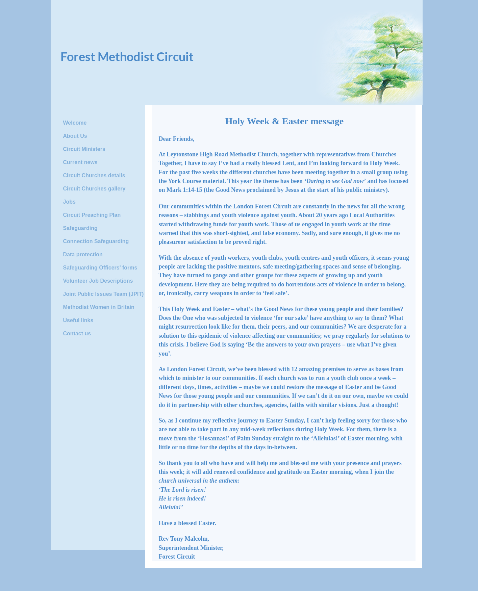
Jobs (69, 202)
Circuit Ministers (84, 149)
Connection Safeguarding (96, 241)
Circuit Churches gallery (94, 188)
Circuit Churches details (94, 175)
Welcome (75, 123)
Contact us (77, 333)
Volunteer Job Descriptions (98, 281)
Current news (80, 162)
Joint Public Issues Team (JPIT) (103, 294)
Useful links (78, 320)
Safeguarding (80, 228)
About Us (75, 136)
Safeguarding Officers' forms (100, 268)
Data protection (83, 254)
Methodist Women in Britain (98, 307)
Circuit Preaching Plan (92, 215)
